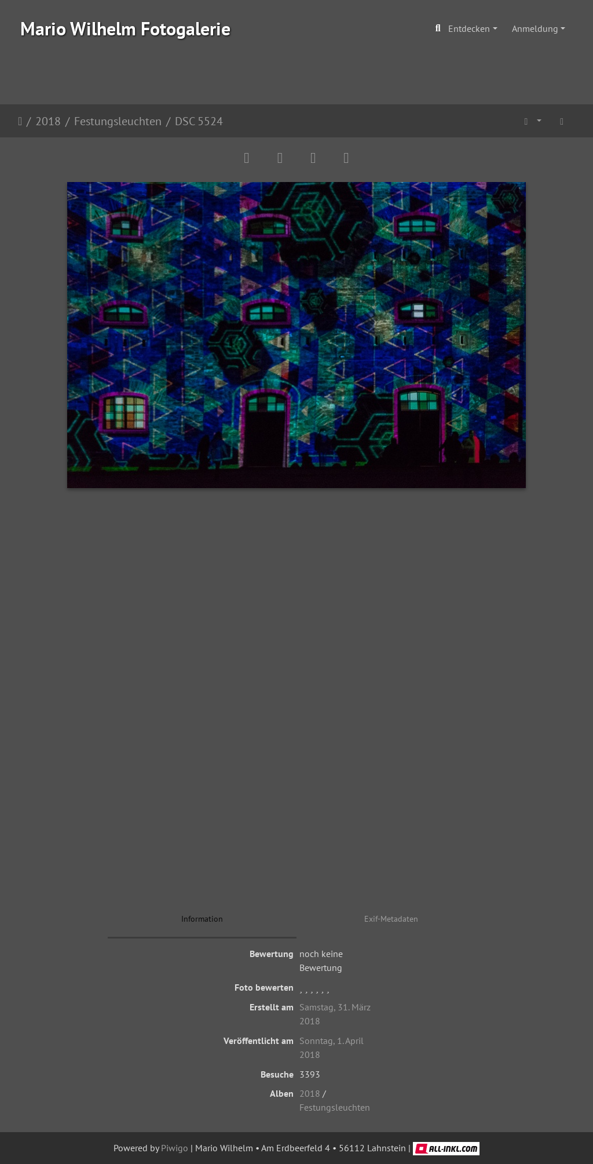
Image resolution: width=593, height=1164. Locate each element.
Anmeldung (535, 28)
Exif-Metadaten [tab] (391, 919)
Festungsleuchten (118, 121)
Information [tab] (202, 919)
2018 (48, 121)
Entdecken (469, 28)
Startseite (20, 121)
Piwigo (174, 1148)
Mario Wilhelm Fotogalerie (125, 28)
